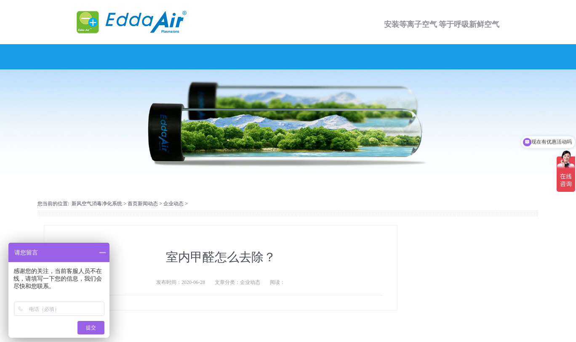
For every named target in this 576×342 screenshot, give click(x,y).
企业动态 (173, 204)
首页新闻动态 (143, 204)
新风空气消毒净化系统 (97, 204)
